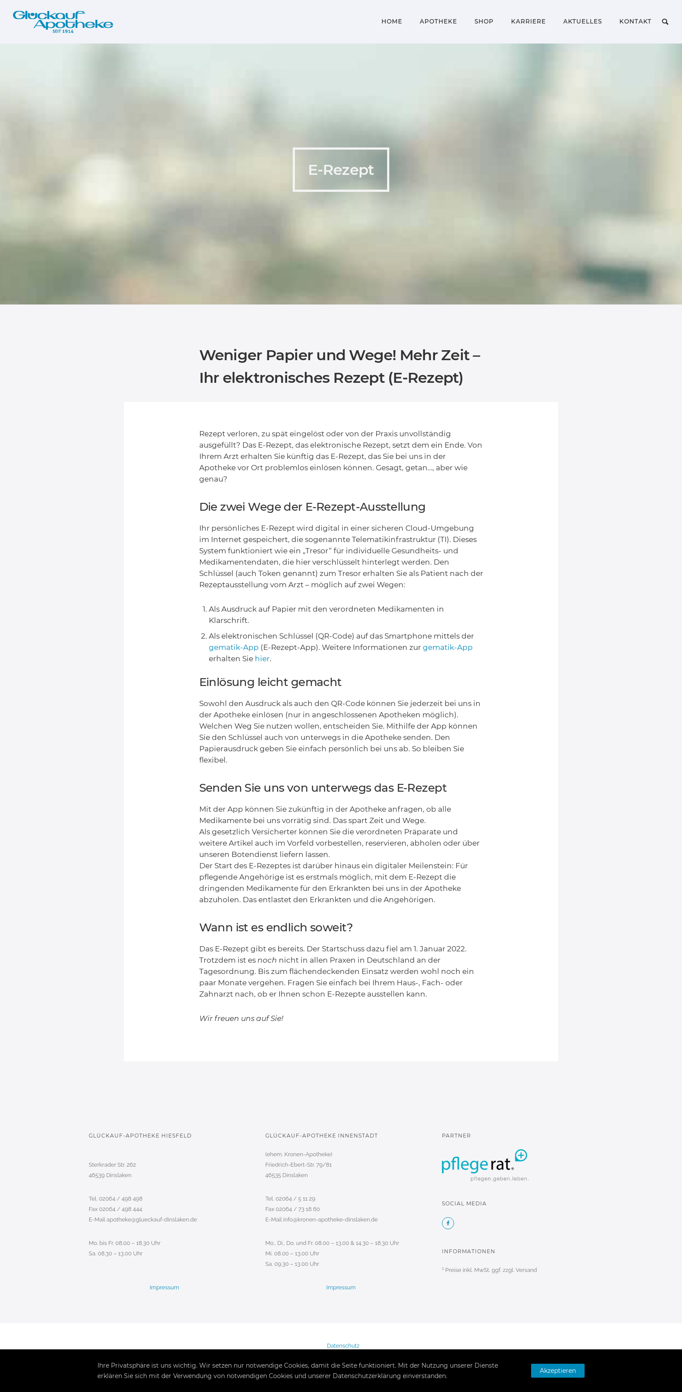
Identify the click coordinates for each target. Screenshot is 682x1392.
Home (391, 21)
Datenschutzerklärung (367, 1376)
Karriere (528, 21)
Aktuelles (582, 21)
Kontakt (635, 21)
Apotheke (438, 21)
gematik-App (234, 647)
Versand (526, 1270)
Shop (484, 21)
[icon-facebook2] (448, 1223)
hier (262, 658)
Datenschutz (343, 1345)
